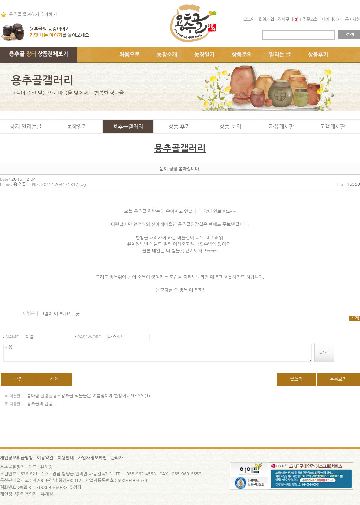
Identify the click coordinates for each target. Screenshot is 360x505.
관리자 (117, 458)
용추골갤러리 (128, 126)
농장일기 (204, 54)
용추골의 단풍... (42, 404)
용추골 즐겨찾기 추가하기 (33, 14)
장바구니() (288, 19)
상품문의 (242, 54)
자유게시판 (281, 126)
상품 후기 (179, 126)
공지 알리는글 (26, 126)
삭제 (355, 318)
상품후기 (318, 54)
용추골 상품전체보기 (38, 54)
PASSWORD (89, 337)
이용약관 (45, 458)
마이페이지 (331, 19)
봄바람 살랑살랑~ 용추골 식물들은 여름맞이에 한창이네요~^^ (85, 396)
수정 (18, 379)
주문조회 (310, 19)
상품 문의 (230, 126)
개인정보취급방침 (16, 458)
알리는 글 (280, 54)
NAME (12, 337)
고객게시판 (332, 126)
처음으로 (129, 54)
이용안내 (66, 458)
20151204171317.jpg (63, 184)
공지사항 (352, 19)
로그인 (249, 19)
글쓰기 (296, 379)
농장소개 (167, 54)
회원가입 (266, 19)
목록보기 (338, 379)
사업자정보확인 (92, 458)
